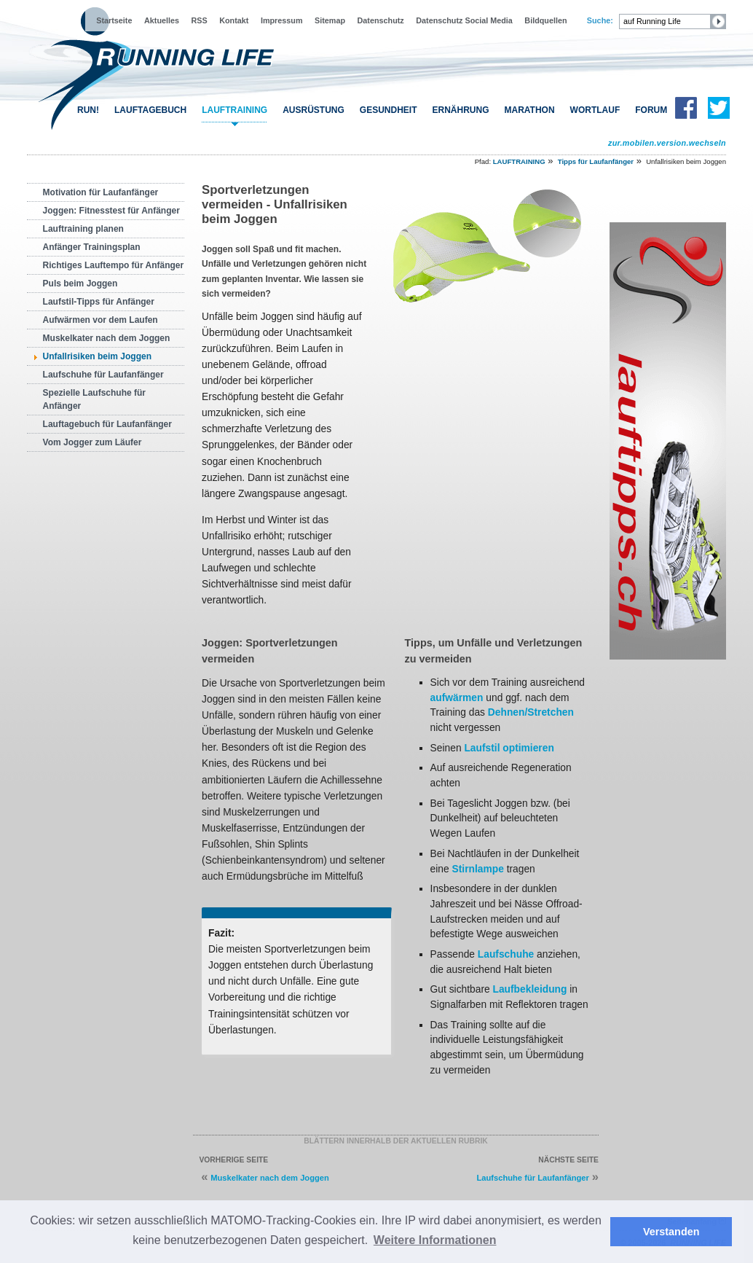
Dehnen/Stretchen (531, 712)
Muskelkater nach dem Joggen (106, 338)
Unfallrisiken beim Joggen (97, 356)
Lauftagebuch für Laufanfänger (107, 424)
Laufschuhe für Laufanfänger (103, 374)
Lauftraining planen (83, 229)
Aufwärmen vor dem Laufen (100, 320)
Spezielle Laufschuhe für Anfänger (94, 399)
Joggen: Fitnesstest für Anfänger (111, 211)
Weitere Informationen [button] (435, 1240)
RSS (200, 20)
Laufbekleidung (530, 989)
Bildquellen (545, 20)
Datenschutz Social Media (464, 20)
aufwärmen (457, 697)
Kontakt (233, 20)
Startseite (114, 20)
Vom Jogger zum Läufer (92, 442)
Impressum (282, 20)
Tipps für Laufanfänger (596, 161)
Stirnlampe (478, 869)
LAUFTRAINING (234, 110)
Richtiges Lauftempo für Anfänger (113, 265)
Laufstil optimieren (508, 748)
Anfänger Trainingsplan (92, 247)
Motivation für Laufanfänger (101, 192)
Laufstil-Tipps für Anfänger (98, 302)
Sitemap (330, 20)
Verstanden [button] (671, 1231)
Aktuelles (161, 20)
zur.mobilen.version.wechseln (667, 142)
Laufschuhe (506, 954)
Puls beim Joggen (80, 283)
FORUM (651, 110)
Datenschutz (381, 20)
